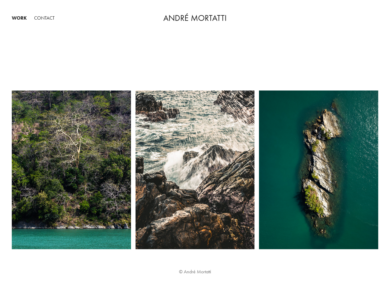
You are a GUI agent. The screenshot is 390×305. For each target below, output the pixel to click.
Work (19, 18)
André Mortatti (195, 18)
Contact (44, 18)
